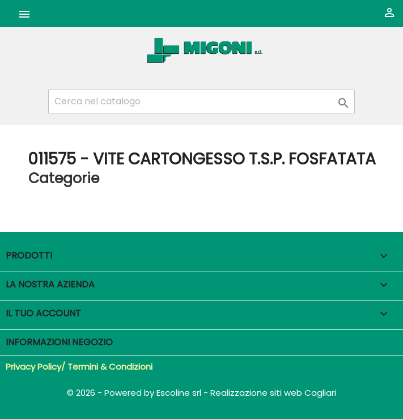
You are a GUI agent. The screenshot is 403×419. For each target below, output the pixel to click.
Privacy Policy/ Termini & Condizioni (79, 367)
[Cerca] (201, 101)
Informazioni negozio (59, 342)
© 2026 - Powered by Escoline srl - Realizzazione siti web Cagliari (201, 393)
